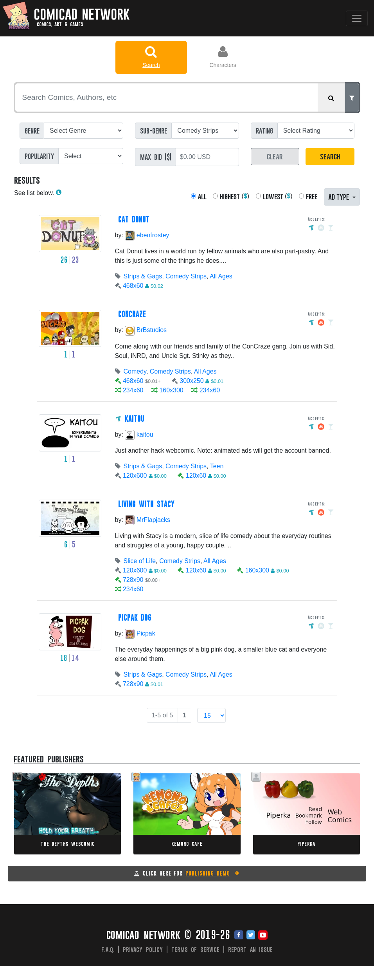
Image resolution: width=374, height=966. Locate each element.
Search (151, 56)
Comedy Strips (186, 276)
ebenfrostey (147, 235)
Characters (223, 56)
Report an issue (250, 949)
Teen (217, 466)
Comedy (135, 371)
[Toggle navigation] (357, 18)
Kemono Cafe (186, 844)
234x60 (133, 390)
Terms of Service (195, 949)
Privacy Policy (143, 949)
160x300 (171, 390)
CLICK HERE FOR (191, 873)
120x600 (135, 475)
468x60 (133, 285)
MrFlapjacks (147, 519)
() (234, 196)
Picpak (140, 633)
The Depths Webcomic (68, 844)
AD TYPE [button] (339, 196)
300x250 (191, 380)
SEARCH (330, 156)
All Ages (221, 276)
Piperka (306, 844)
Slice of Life (140, 561)
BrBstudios (146, 330)
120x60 (196, 475)
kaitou (139, 434)
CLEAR (275, 156)
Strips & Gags (143, 276)
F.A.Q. (108, 949)
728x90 (133, 579)
